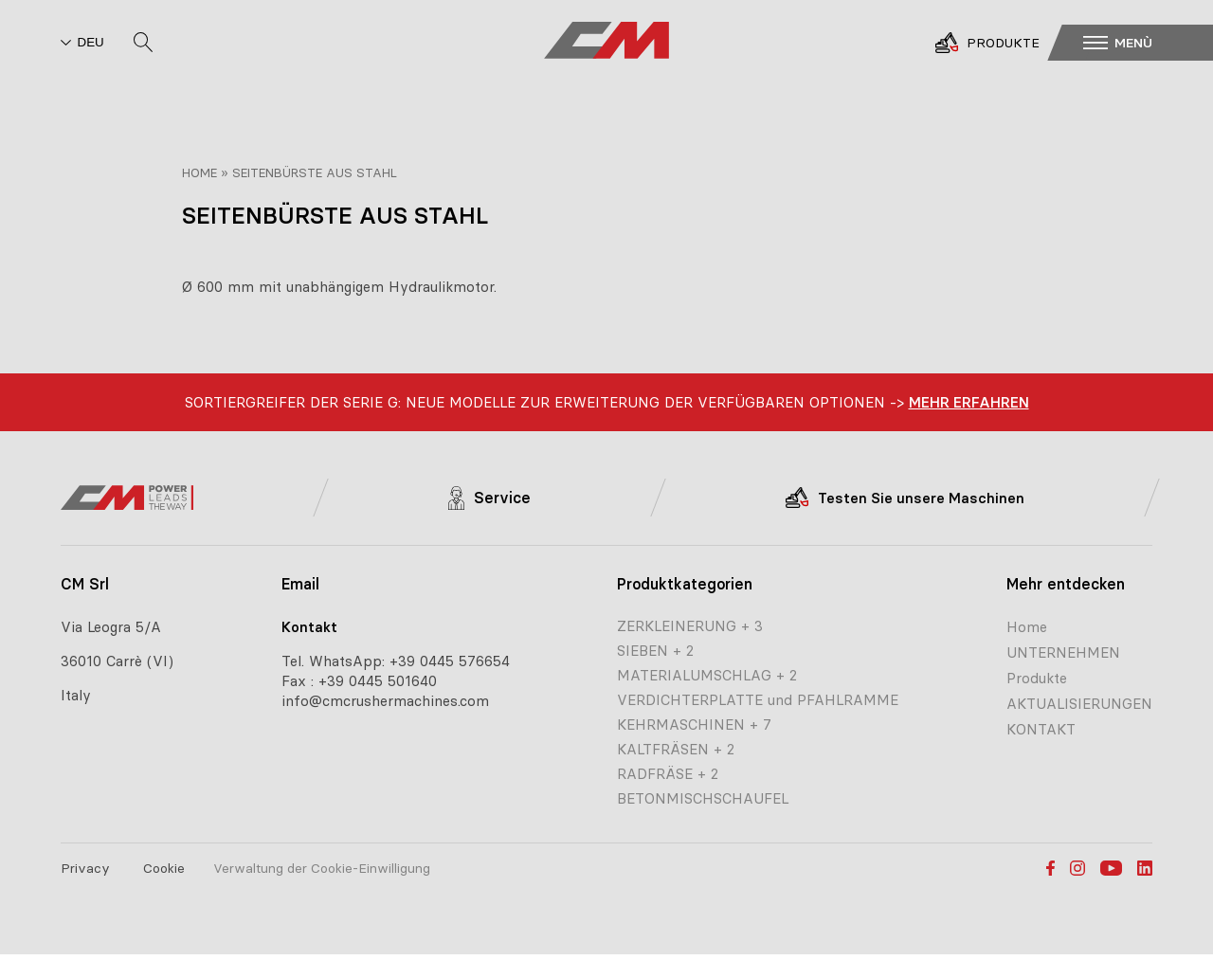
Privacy (85, 868)
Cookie (164, 868)
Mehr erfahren (969, 402)
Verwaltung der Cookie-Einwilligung (321, 868)
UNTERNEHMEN (1063, 652)
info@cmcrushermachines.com (385, 701)
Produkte (1036, 678)
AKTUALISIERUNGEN (1079, 704)
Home (199, 172)
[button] (1143, 42)
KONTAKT (1041, 729)
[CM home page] (606, 42)
